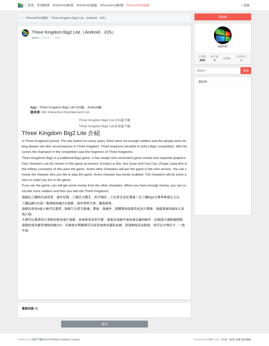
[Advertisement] (104, 75)
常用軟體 (43, 5)
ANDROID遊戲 (86, 5)
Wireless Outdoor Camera (65, 339)
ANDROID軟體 (63, 5)
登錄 (245, 5)
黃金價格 (246, 339)
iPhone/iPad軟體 (111, 5)
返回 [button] (105, 324)
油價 (237, 339)
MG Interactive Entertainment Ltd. (66, 112)
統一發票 (229, 339)
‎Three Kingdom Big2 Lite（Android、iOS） (79, 18)
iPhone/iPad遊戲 (138, 5)
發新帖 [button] (222, 16)
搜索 (246, 70)
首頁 (31, 5)
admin (35, 37)
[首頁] (21, 18)
